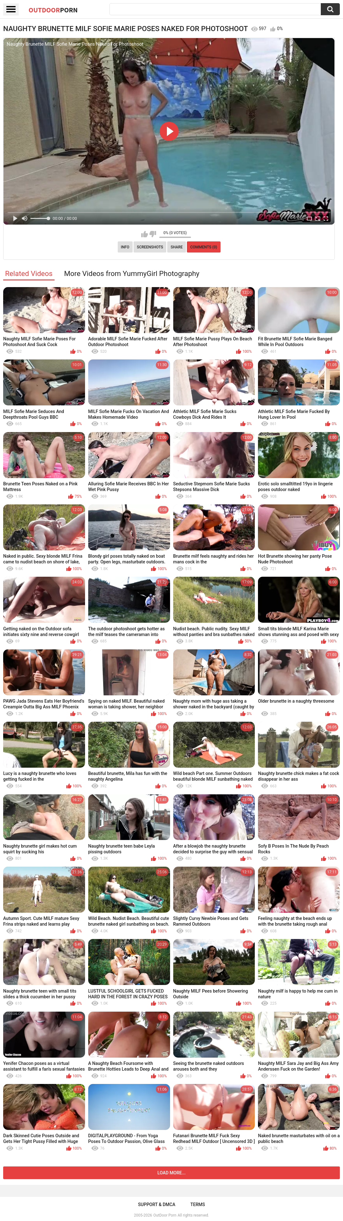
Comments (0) (203, 247)
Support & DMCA (156, 1204)
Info (125, 247)
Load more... (171, 1172)
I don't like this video (152, 234)
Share (177, 247)
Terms (197, 1204)
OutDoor (53, 9)
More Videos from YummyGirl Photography (132, 273)
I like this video (144, 234)
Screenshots (150, 247)
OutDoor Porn (164, 1215)
